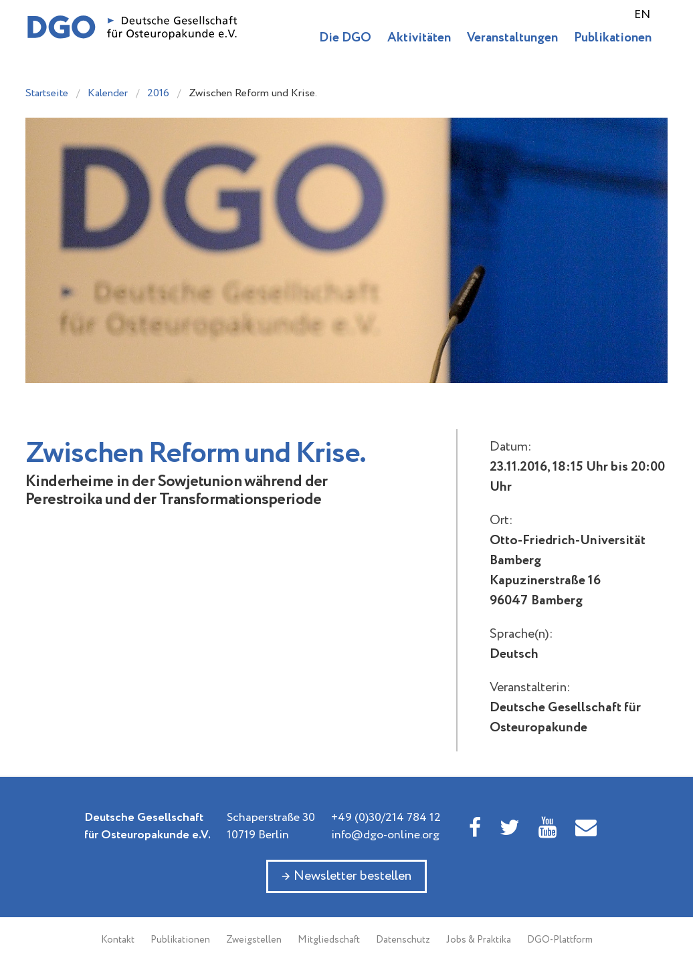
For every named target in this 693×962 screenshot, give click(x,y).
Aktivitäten (419, 37)
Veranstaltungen (512, 37)
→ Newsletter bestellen (346, 876)
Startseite (46, 93)
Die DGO (345, 37)
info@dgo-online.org (385, 835)
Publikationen (613, 37)
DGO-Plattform (560, 940)
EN (642, 14)
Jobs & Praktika (478, 940)
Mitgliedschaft (329, 940)
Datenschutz (403, 940)
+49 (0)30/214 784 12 (386, 817)
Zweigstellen (254, 940)
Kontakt (117, 940)
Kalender (108, 93)
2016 (158, 93)
